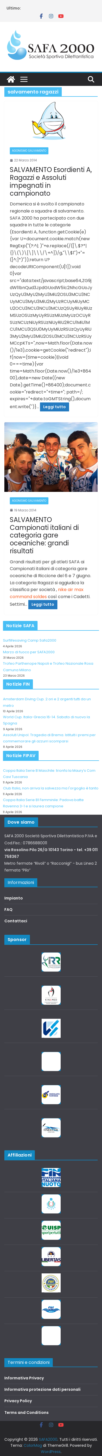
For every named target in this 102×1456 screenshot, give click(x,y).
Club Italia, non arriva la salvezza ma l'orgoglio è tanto (50, 788)
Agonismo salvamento (29, 151)
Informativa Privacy (24, 1378)
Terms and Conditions (26, 1412)
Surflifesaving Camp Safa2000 (29, 640)
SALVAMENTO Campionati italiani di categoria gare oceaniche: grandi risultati (44, 535)
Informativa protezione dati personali (42, 1389)
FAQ (8, 909)
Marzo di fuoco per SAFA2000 (29, 652)
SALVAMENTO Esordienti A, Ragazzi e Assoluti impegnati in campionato (51, 181)
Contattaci (15, 921)
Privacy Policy (18, 1401)
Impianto (13, 898)
